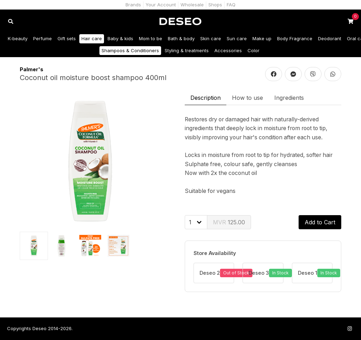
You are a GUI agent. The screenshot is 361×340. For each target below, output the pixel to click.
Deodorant (329, 38)
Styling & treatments (187, 50)
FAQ (231, 4)
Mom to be (150, 38)
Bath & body (181, 38)
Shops (215, 4)
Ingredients (289, 97)
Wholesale (192, 4)
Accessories (228, 50)
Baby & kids (120, 38)
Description (205, 97)
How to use (247, 97)
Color (253, 50)
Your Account (161, 4)
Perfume (42, 38)
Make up (261, 38)
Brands (133, 4)
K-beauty (17, 38)
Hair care (91, 38)
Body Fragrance (294, 38)
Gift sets (66, 38)
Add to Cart (320, 222)
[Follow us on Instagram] (349, 329)
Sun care (237, 38)
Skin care (210, 38)
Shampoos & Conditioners (130, 50)
